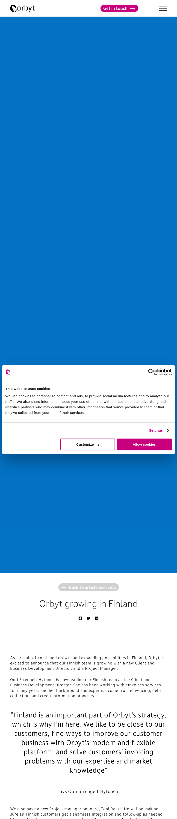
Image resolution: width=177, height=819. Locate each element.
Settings (156, 430)
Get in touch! (119, 8)
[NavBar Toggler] (163, 8)
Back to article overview (89, 587)
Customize (87, 444)
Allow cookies (144, 444)
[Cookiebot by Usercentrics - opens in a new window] (151, 372)
